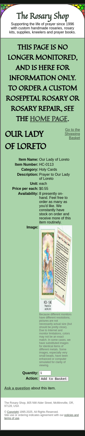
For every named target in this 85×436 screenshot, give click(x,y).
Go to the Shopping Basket (72, 134)
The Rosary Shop (42, 16)
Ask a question (17, 390)
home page (48, 118)
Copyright (13, 413)
